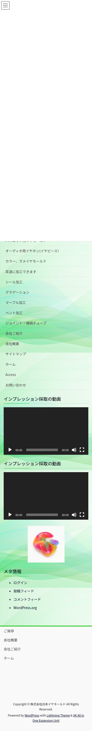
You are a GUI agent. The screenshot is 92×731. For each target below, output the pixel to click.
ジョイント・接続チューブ (25, 323)
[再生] (10, 449)
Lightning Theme (58, 715)
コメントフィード (27, 599)
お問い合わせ (15, 385)
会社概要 (12, 343)
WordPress (32, 715)
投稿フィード (23, 590)
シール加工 (14, 281)
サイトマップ (15, 353)
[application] (46, 431)
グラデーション (17, 292)
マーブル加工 (15, 302)
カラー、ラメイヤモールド (25, 261)
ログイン (20, 582)
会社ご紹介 (14, 333)
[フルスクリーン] (81, 449)
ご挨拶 (9, 630)
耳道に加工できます (20, 271)
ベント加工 (14, 312)
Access (10, 374)
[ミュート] (74, 449)
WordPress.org (25, 607)
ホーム (10, 364)
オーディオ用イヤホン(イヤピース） (33, 250)
